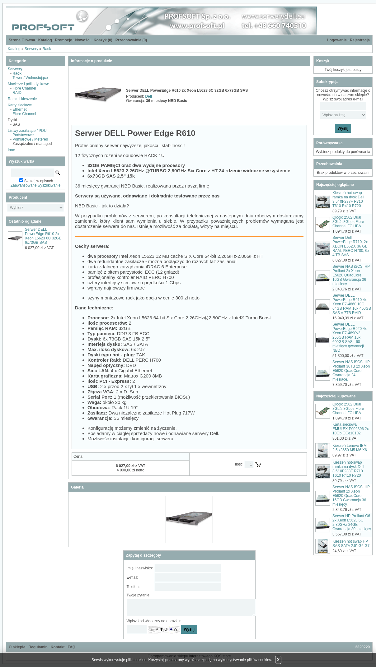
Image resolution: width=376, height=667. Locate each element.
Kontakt (58, 647)
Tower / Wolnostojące (30, 78)
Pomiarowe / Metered (30, 139)
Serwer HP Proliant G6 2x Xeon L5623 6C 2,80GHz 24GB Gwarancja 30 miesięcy (351, 522)
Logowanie (337, 40)
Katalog (45, 40)
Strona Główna (22, 40)
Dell (148, 96)
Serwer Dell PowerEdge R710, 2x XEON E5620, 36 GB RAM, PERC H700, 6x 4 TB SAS (350, 246)
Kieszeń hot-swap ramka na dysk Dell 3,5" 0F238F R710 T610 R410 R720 (348, 199)
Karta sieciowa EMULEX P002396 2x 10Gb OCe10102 (350, 428)
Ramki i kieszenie (22, 99)
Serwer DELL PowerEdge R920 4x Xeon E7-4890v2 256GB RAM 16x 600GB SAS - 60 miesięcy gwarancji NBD (349, 337)
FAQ (71, 647)
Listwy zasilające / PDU (27, 130)
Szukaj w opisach (38, 181)
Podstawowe (23, 135)
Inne (11, 150)
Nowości (82, 40)
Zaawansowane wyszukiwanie (36, 185)
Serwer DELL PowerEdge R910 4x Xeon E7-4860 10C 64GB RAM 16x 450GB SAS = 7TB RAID (351, 304)
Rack (46, 49)
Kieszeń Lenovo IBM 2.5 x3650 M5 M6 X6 (349, 447)
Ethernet (19, 109)
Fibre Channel (24, 88)
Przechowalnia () (131, 40)
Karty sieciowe (20, 105)
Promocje (63, 40)
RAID (16, 92)
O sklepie (17, 647)
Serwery (31, 49)
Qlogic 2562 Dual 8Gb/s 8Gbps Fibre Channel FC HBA (348, 221)
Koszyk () (103, 40)
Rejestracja (360, 40)
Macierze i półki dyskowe (28, 84)
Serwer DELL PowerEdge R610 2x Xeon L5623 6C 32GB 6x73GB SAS (43, 236)
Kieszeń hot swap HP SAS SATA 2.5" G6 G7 (350, 543)
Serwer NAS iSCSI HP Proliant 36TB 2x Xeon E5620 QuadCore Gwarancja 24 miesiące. (351, 371)
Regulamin (37, 647)
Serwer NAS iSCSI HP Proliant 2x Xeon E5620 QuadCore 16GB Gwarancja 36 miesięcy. (351, 275)
